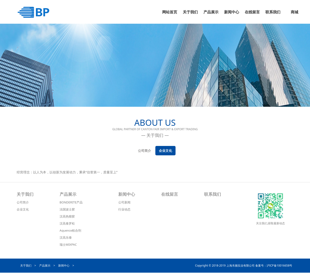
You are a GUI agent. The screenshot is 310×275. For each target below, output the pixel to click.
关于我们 (25, 194)
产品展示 (68, 194)
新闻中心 (126, 194)
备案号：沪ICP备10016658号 (273, 265)
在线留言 (169, 194)
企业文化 (165, 150)
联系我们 (212, 194)
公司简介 (144, 150)
